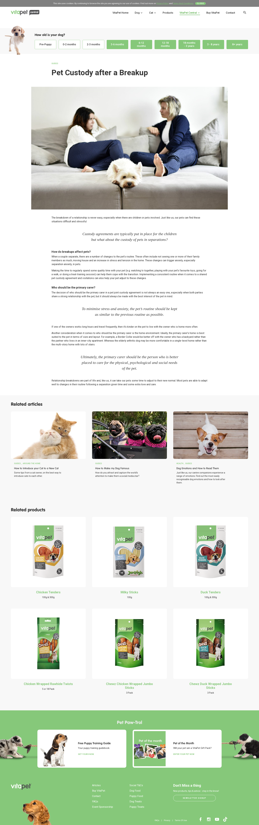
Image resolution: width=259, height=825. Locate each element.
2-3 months (93, 44)
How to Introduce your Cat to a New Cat (36, 468)
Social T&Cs (136, 785)
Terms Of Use (181, 820)
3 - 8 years (213, 44)
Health (179, 463)
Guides (55, 63)
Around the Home (31, 463)
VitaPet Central (190, 12)
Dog (139, 12)
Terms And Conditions (183, 3)
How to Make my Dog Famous (112, 468)
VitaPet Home (120, 12)
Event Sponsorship (102, 806)
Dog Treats (136, 801)
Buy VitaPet (213, 12)
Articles (96, 785)
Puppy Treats (137, 806)
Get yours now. (86, 754)
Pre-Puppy (45, 44)
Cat (152, 12)
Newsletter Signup (194, 798)
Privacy (167, 820)
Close (200, 3)
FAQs (95, 801)
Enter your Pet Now (183, 754)
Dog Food (135, 790)
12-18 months (165, 44)
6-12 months (141, 44)
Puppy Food (136, 796)
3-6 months (117, 44)
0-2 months (69, 44)
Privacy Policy (162, 3)
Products (168, 12)
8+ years (237, 44)
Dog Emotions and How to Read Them (197, 468)
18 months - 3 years (189, 44)
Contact (230, 12)
